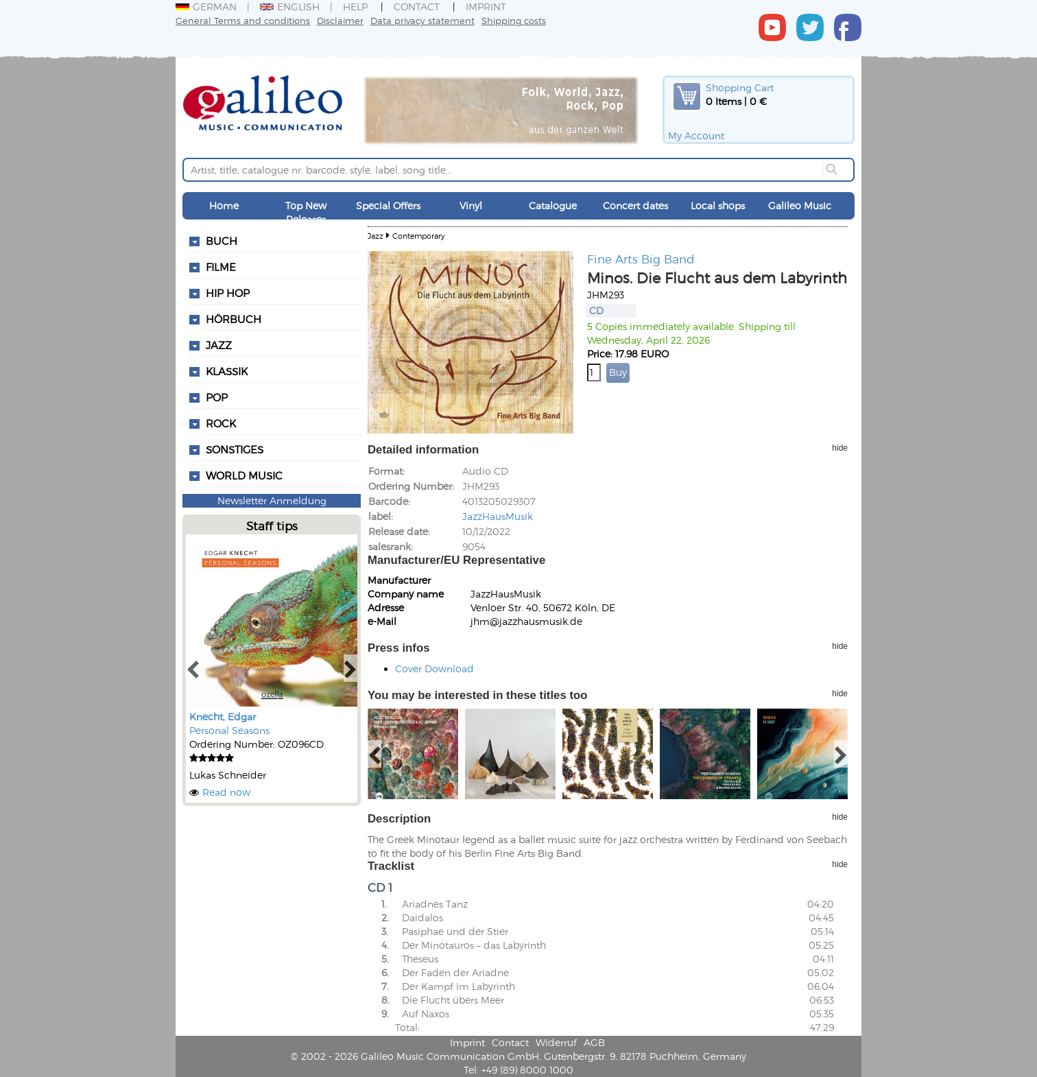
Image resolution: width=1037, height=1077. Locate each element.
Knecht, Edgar (222, 716)
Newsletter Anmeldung (271, 500)
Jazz (375, 235)
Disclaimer (340, 20)
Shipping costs (513, 20)
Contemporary (418, 235)
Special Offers (388, 205)
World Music (244, 475)
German (206, 6)
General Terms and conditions (243, 20)
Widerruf (556, 1042)
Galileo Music (799, 205)
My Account (696, 135)
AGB (594, 1042)
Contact (417, 6)
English (290, 6)
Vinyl (471, 205)
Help (355, 6)
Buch (221, 241)
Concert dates (635, 205)
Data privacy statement (422, 20)
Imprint (486, 6)
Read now (226, 792)
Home (224, 205)
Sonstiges (234, 449)
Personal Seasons (229, 730)
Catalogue (553, 205)
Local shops (718, 205)
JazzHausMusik (497, 516)
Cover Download (434, 668)
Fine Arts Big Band (641, 258)
